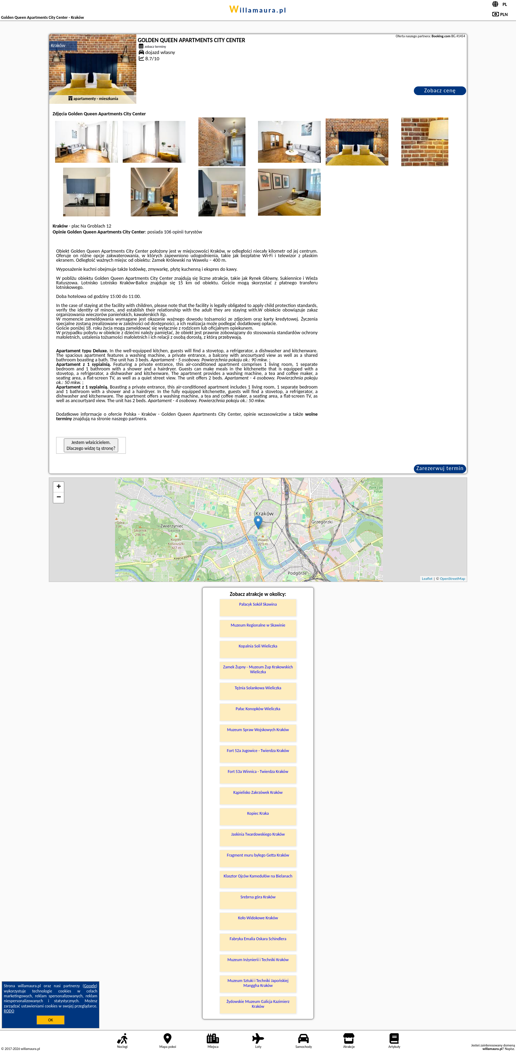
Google (90, 985)
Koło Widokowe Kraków (258, 917)
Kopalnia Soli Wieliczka (258, 646)
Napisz (509, 1048)
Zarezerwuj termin (440, 468)
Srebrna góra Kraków (258, 897)
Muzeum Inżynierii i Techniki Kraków (258, 959)
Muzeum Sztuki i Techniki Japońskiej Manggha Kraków (258, 983)
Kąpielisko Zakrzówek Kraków (257, 792)
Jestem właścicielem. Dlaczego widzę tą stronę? (91, 445)
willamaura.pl (258, 10)
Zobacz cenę (440, 90)
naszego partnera (129, 419)
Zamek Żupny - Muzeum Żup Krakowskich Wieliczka (258, 669)
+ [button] (58, 487)
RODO (9, 1010)
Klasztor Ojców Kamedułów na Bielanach (258, 876)
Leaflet (427, 578)
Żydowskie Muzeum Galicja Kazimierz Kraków (258, 1004)
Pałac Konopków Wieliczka (258, 708)
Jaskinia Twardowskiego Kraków (258, 834)
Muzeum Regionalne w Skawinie (258, 625)
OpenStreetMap (452, 578)
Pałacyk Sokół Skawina (258, 604)
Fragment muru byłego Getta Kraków (258, 855)
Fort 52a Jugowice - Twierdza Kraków (258, 750)
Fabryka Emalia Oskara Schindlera (258, 938)
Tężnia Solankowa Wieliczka (258, 687)
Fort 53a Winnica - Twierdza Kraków (258, 771)
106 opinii (173, 232)
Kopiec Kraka (258, 813)
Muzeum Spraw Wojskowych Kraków (258, 729)
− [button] (58, 497)
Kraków (58, 45)
